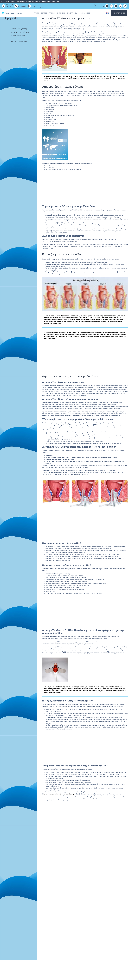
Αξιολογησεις (85, 13)
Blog (76, 13)
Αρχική (36, 13)
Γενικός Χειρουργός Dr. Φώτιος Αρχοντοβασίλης (58, 794)
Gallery (70, 13)
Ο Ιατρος (44, 13)
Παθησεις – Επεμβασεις (57, 13)
